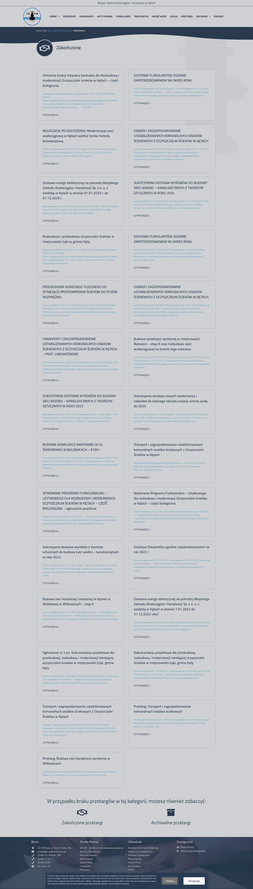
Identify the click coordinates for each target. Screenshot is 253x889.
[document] (126, 444)
